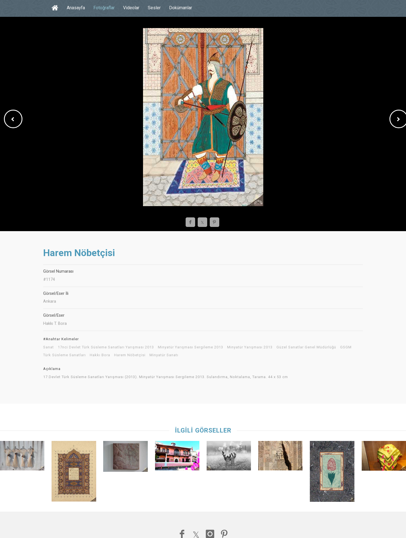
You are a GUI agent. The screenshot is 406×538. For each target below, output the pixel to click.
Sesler (154, 7)
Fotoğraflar (104, 7)
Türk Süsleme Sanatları (64, 355)
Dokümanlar (180, 7)
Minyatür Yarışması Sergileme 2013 (190, 347)
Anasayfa (76, 7)
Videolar (131, 7)
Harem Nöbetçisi (130, 355)
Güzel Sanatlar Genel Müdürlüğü (306, 347)
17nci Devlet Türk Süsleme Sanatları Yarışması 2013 (106, 347)
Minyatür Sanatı (163, 355)
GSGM (346, 347)
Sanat (48, 347)
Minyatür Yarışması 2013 (250, 347)
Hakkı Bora (100, 355)
